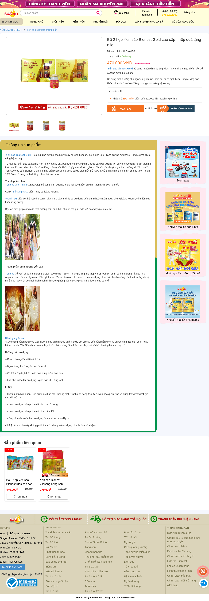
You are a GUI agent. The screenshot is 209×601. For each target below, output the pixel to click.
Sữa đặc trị (51, 586)
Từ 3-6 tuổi (51, 542)
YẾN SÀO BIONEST (11, 29)
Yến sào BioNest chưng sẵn (42, 29)
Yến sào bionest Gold (120, 68)
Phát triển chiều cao (96, 571)
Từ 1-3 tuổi (130, 537)
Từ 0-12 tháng (132, 586)
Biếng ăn (50, 566)
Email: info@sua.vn (11, 561)
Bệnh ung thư (132, 571)
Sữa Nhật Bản (53, 571)
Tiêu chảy (90, 586)
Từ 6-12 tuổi (131, 566)
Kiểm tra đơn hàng (12, 567)
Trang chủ (36, 21)
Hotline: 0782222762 (12, 552)
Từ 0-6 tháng (53, 537)
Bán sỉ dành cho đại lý (149, 21)
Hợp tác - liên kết (177, 560)
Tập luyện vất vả (133, 556)
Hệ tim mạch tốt (133, 576)
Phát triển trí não (55, 551)
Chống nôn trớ (93, 551)
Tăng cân (90, 547)
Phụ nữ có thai (132, 532)
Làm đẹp (129, 561)
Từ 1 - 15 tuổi (53, 576)
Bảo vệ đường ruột (56, 561)
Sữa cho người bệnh (57, 581)
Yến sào (9, 273)
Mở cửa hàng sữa (183, 21)
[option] (54, 77)
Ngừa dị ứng (131, 581)
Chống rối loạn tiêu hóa (98, 561)
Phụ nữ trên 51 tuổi (96, 542)
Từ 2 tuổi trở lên (94, 590)
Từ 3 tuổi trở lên (94, 576)
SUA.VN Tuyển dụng (179, 532)
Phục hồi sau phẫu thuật (99, 556)
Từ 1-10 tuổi (92, 566)
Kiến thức (79, 21)
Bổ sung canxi (20, 191)
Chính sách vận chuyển (180, 556)
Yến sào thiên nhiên (16, 184)
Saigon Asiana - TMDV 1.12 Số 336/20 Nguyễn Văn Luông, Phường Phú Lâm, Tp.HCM (21, 543)
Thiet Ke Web (122, 597)
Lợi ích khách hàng (178, 565)
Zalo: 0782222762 (10, 556)
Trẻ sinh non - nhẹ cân (58, 532)
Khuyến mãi (101, 21)
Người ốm (51, 547)
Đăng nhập (190, 12)
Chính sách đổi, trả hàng (181, 580)
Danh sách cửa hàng (179, 551)
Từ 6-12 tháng (93, 537)
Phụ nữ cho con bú (96, 532)
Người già (130, 542)
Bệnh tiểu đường (55, 556)
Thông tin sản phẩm (23, 144)
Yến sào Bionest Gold (18, 155)
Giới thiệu (58, 21)
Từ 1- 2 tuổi (52, 590)
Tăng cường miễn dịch (137, 551)
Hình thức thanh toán (179, 570)
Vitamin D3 (11, 198)
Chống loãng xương (135, 547)
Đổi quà (121, 21)
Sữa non (90, 581)
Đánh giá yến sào (15, 338)
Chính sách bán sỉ (177, 546)
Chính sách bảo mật (179, 575)
